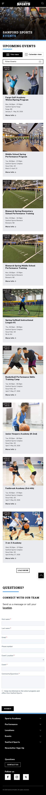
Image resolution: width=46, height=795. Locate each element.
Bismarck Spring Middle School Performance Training (20, 266)
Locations (9, 730)
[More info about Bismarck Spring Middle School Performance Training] (10, 281)
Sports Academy (13, 718)
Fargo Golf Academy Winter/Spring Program (16, 98)
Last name (6, 628)
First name (6, 619)
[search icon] (42, 3)
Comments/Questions (10, 674)
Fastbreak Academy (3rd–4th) (19, 488)
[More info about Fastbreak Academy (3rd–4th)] (10, 504)
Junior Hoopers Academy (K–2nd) (21, 434)
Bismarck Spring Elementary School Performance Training (19, 212)
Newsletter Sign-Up (14, 748)
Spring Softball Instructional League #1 (19, 321)
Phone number (7, 647)
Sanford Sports (12, 742)
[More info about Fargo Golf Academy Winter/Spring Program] (10, 115)
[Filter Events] (23, 61)
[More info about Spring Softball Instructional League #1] (10, 338)
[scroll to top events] (41, 575)
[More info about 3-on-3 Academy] (10, 558)
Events (8, 736)
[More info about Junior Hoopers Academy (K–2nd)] (10, 449)
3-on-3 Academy (13, 543)
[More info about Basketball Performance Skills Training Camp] (10, 395)
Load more (23, 570)
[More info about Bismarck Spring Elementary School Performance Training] (10, 227)
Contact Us (12, 765)
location (7, 607)
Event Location (7, 656)
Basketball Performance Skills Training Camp (20, 378)
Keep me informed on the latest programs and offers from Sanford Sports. (21, 692)
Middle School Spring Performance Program (16, 155)
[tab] (13, 54)
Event (4, 665)
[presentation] (18, 700)
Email (4, 637)
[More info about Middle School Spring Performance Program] (10, 172)
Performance (11, 724)
